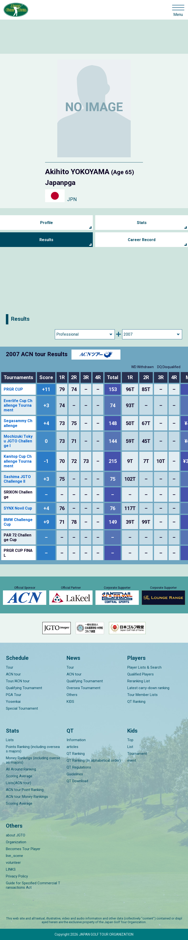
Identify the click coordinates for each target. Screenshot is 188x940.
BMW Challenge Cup (18, 522)
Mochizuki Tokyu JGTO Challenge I (18, 441)
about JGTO (15, 835)
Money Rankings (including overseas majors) (33, 760)
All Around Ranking (21, 769)
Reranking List (138, 681)
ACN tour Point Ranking (25, 790)
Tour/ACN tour (18, 681)
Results (46, 239)
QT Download (77, 781)
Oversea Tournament (83, 688)
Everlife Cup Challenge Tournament (18, 405)
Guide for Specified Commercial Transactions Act (33, 885)
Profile (46, 222)
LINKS (11, 869)
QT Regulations (79, 767)
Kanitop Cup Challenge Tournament (18, 461)
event (131, 760)
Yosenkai (13, 701)
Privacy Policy (17, 876)
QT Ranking (136, 701)
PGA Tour (13, 695)
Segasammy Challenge (18, 423)
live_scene (14, 856)
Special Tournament (22, 708)
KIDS (70, 701)
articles (72, 747)
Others (72, 695)
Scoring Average (19, 776)
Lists (10, 740)
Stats (142, 222)
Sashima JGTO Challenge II (17, 479)
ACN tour (13, 674)
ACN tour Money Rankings (27, 796)
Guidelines (75, 774)
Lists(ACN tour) (18, 783)
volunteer (13, 862)
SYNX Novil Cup (18, 508)
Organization (16, 842)
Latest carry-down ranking (148, 688)
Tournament (137, 753)
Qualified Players (140, 674)
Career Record (141, 239)
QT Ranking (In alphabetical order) (94, 760)
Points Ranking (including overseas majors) (33, 749)
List (130, 747)
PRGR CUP (13, 389)
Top (130, 740)
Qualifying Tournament (24, 688)
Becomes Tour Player (23, 849)
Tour (9, 667)
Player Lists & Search (144, 667)
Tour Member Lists (142, 695)
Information (76, 740)
